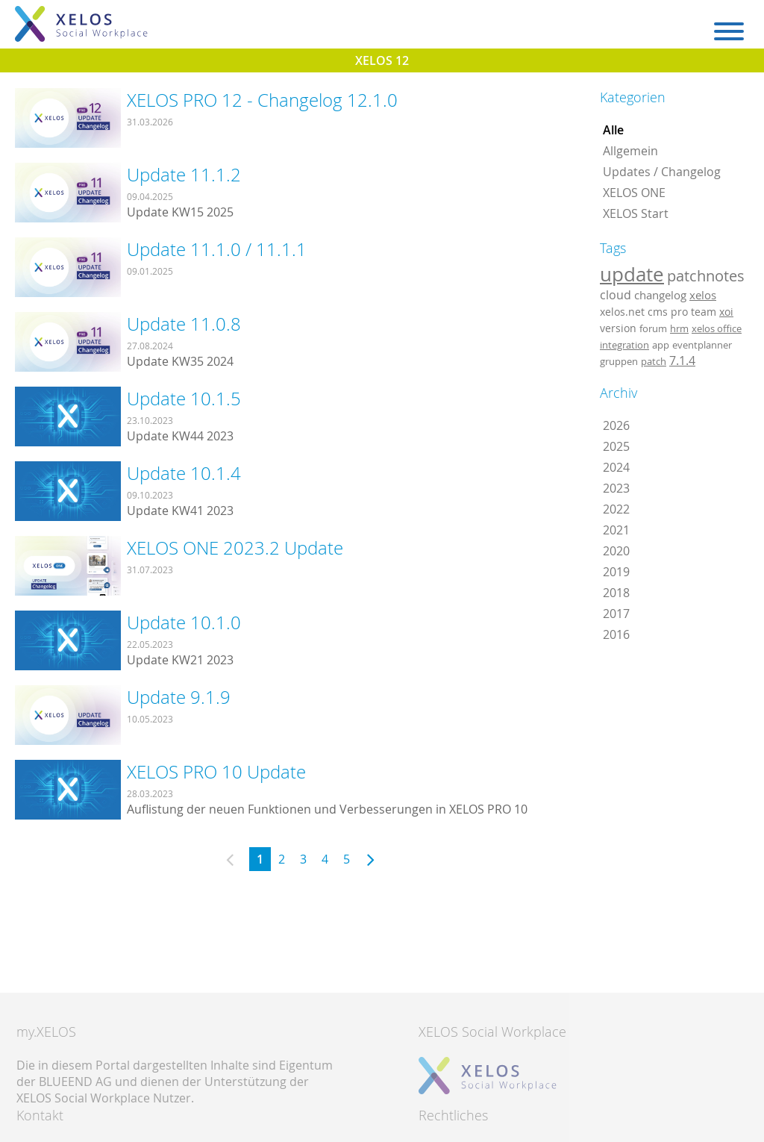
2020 (616, 551)
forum (653, 328)
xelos (702, 295)
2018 (616, 592)
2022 (616, 509)
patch (653, 361)
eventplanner (702, 345)
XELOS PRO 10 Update (216, 772)
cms (658, 312)
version (618, 328)
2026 (616, 425)
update (632, 274)
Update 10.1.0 (184, 622)
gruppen (619, 361)
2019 (616, 572)
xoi (726, 312)
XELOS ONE (634, 192)
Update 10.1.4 (184, 473)
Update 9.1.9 (179, 697)
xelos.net (622, 312)
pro (679, 312)
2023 (616, 488)
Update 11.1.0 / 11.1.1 (217, 249)
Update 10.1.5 (184, 399)
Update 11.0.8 (184, 324)
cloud (615, 295)
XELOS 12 (382, 60)
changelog (660, 295)
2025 (616, 446)
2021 (616, 530)
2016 (616, 634)
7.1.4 (682, 360)
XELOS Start (635, 213)
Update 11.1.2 (184, 175)
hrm (679, 328)
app (660, 345)
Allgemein (630, 151)
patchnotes (706, 276)
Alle (613, 130)
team (703, 312)
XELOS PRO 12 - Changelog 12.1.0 (262, 100)
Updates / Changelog (662, 171)
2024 (616, 467)
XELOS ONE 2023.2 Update (235, 548)
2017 (616, 613)
